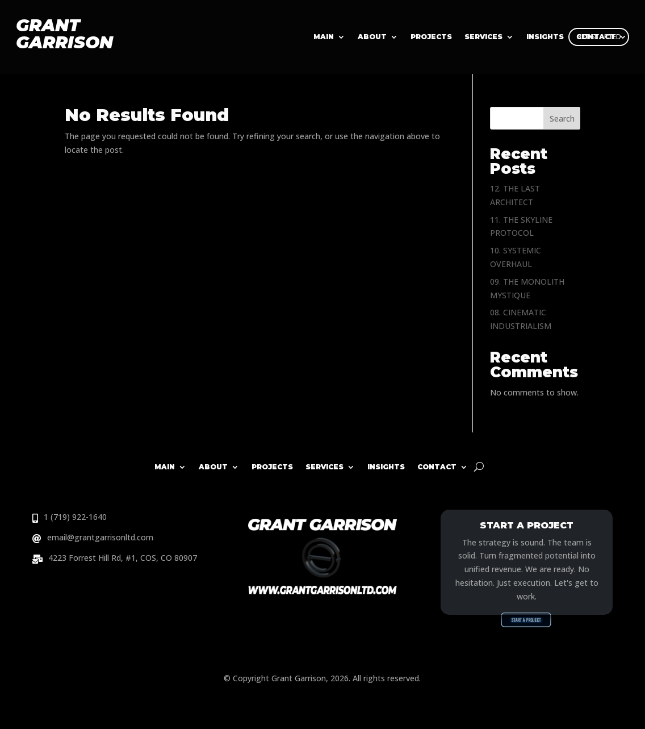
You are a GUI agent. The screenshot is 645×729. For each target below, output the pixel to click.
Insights (386, 467)
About (372, 37)
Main (323, 37)
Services (483, 37)
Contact (436, 467)
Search (562, 118)
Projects (431, 37)
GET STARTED (598, 36)
